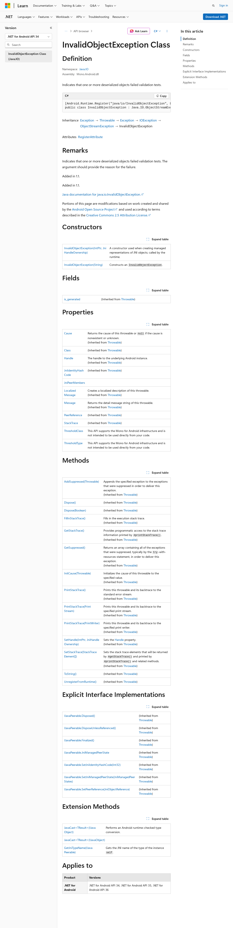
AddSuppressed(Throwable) (81, 481)
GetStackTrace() (74, 530)
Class (67, 350)
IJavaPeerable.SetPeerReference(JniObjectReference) (97, 789)
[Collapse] (51, 28)
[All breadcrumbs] (66, 31)
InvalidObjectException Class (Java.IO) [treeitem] (27, 56)
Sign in (223, 5)
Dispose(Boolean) (75, 510)
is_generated (72, 299)
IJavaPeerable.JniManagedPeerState (86, 752)
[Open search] (213, 5)
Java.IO (83, 69)
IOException (148, 120)
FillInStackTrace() (74, 518)
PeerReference (73, 415)
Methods (188, 66)
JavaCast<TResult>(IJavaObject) (84, 840)
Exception (87, 120)
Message (69, 403)
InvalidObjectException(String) (83, 265)
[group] (116, 105)
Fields (186, 55)
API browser (81, 31)
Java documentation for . (101, 194)
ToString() (70, 674)
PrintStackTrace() (75, 590)
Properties (189, 61)
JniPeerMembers (74, 383)
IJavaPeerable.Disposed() (79, 716)
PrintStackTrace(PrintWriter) (82, 623)
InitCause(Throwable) (77, 573)
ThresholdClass (73, 431)
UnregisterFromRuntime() (80, 682)
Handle (68, 358)
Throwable (107, 120)
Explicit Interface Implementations (204, 71)
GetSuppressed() (74, 547)
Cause (68, 333)
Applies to (189, 82)
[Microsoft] (7, 5)
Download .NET (216, 17)
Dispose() (70, 502)
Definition (189, 39)
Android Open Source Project (93, 209)
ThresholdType (73, 443)
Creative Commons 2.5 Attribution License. (117, 215)
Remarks (188, 44)
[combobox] (28, 36)
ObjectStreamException (97, 126)
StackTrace (71, 423)
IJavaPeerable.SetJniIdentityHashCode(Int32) (92, 765)
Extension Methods (195, 77)
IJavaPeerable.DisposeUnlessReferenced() (90, 728)
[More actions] (167, 31)
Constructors (191, 50)
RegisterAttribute (90, 137)
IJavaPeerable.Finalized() (79, 740)
